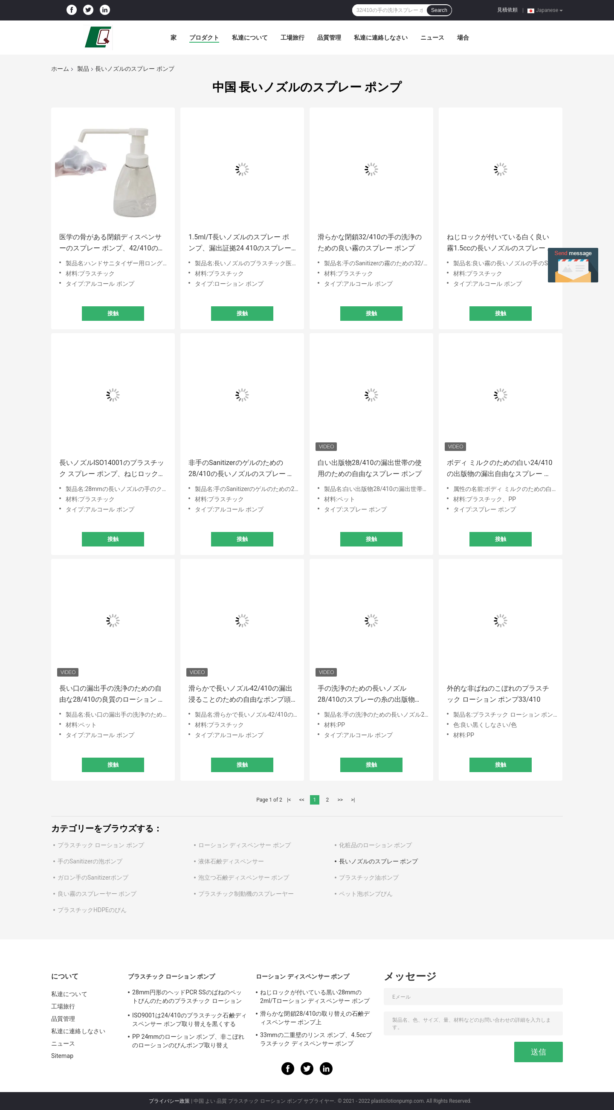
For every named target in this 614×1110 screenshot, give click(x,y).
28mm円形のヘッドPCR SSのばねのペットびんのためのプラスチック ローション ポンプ (187, 998)
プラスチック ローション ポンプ (101, 845)
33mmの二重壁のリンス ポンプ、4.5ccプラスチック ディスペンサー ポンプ (316, 1039)
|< (289, 800)
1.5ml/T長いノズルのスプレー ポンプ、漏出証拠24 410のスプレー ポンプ (239, 243)
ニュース (432, 37)
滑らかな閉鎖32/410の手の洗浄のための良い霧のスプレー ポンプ (370, 242)
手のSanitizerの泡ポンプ (90, 861)
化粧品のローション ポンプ (375, 845)
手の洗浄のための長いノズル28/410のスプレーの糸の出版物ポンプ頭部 (370, 694)
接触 (113, 313)
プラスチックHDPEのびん (92, 910)
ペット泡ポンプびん (366, 893)
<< (301, 800)
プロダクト (204, 37)
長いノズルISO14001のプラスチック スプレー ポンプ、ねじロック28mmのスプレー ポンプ (111, 469)
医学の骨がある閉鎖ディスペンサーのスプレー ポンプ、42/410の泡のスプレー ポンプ (112, 243)
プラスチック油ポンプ (369, 877)
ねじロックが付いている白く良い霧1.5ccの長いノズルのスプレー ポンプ (500, 243)
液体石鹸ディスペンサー (231, 861)
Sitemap (62, 1055)
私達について (250, 37)
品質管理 (329, 37)
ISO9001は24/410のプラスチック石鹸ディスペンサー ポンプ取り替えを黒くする (189, 1019)
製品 (83, 68)
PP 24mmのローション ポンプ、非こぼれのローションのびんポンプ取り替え (188, 1041)
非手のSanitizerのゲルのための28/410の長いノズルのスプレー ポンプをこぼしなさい (241, 469)
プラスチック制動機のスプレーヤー (246, 893)
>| (353, 800)
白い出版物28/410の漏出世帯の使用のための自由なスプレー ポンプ (370, 468)
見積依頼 (507, 10)
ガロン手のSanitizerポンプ (93, 877)
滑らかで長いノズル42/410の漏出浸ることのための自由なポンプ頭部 (240, 694)
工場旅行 (292, 37)
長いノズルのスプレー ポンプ (378, 861)
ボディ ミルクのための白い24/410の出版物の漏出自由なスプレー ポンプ (500, 469)
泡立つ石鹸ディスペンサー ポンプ (243, 877)
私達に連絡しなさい (381, 37)
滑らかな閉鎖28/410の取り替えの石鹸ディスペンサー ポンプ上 (315, 1018)
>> (340, 800)
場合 (463, 37)
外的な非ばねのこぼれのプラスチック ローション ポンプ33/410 (498, 693)
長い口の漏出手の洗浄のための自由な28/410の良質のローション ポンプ (112, 694)
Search (439, 10)
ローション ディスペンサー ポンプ (244, 845)
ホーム (60, 68)
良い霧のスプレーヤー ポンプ (97, 893)
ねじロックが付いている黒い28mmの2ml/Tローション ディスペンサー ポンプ (315, 996)
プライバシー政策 (169, 1101)
